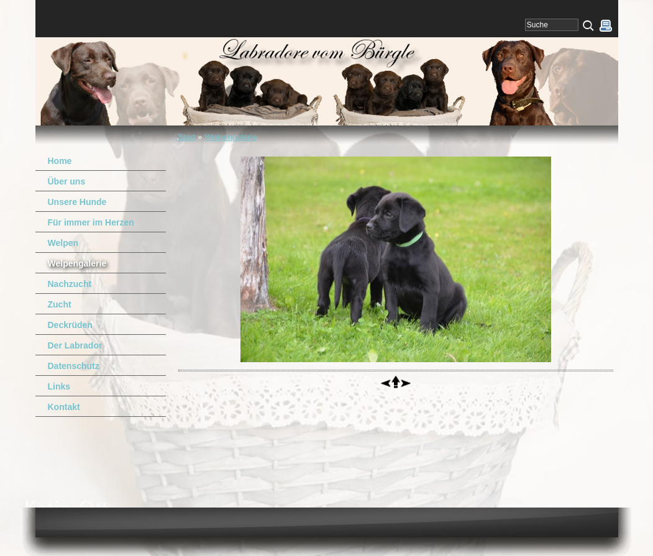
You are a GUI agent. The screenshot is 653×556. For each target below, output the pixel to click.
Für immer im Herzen (91, 222)
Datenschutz (73, 366)
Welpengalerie (230, 137)
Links (59, 386)
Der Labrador (75, 345)
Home (60, 161)
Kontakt (64, 407)
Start (187, 137)
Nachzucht (70, 284)
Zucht (59, 304)
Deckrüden (70, 325)
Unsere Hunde (77, 202)
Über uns (67, 181)
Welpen (63, 243)
